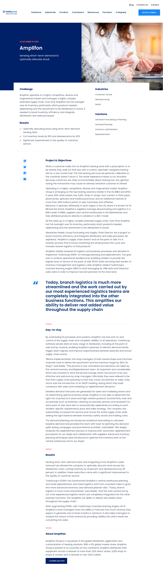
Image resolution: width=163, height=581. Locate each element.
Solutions (36, 12)
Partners (107, 12)
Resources (93, 12)
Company (121, 12)
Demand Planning (103, 124)
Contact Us (142, 4)
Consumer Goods (103, 94)
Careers (155, 4)
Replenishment (102, 134)
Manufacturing (102, 99)
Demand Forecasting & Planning (110, 119)
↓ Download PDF (56, 561)
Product (64, 12)
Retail (98, 104)
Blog (131, 4)
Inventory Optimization (106, 129)
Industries (50, 12)
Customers (78, 12)
